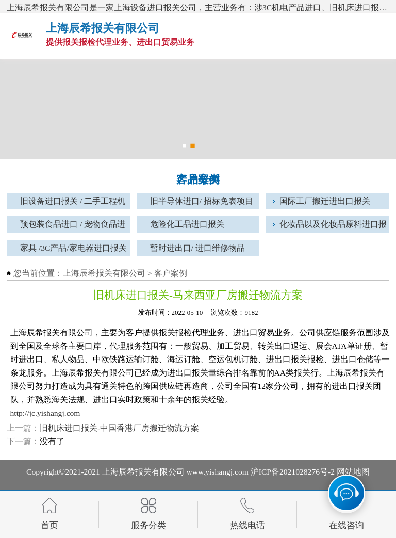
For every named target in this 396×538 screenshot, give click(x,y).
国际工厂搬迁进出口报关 (324, 201)
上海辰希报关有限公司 (104, 273)
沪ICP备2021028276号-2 (293, 471)
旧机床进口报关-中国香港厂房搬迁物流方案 (119, 427)
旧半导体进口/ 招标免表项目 (201, 201)
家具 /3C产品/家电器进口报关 (73, 247)
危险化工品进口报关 (187, 224)
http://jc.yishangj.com (45, 413)
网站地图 (353, 471)
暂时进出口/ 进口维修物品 (197, 247)
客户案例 (170, 273)
